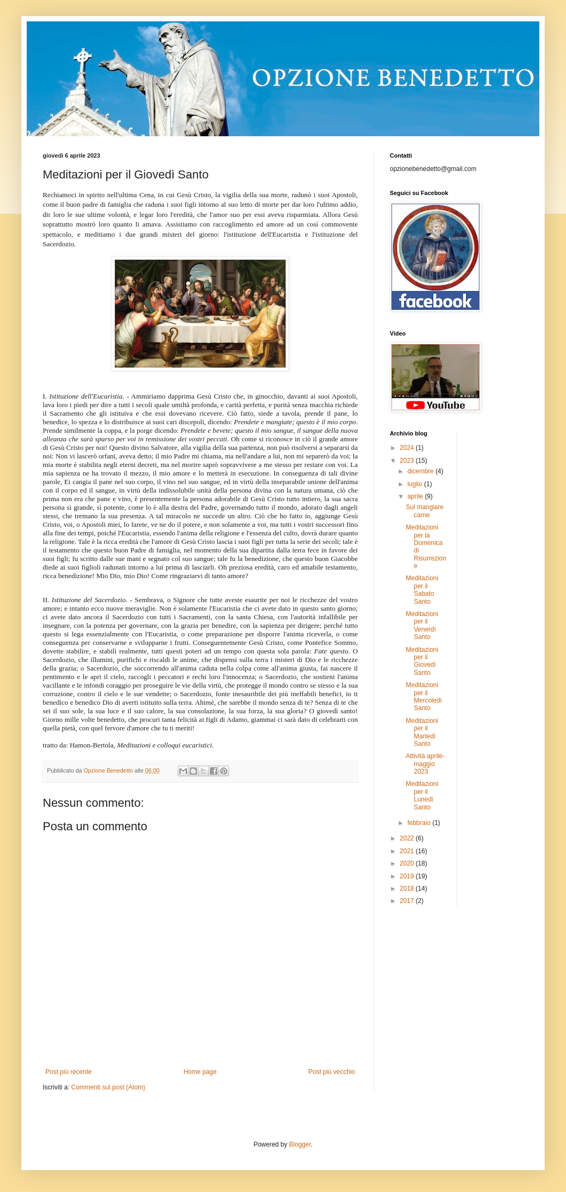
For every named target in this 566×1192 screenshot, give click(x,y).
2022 (408, 838)
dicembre (421, 471)
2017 (408, 901)
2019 (408, 876)
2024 (408, 447)
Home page (200, 1072)
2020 (408, 863)
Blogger (300, 1144)
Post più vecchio (332, 1072)
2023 (408, 460)
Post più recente (68, 1072)
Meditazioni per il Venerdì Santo (422, 625)
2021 (408, 851)
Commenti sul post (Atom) (108, 1087)
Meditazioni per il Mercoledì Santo (424, 696)
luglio (415, 484)
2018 (408, 888)
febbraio (420, 823)
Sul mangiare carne (425, 510)
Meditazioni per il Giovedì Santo (422, 661)
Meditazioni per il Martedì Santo (422, 732)
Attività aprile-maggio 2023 (425, 763)
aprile (416, 496)
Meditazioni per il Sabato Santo (422, 589)
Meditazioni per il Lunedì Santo (422, 795)
